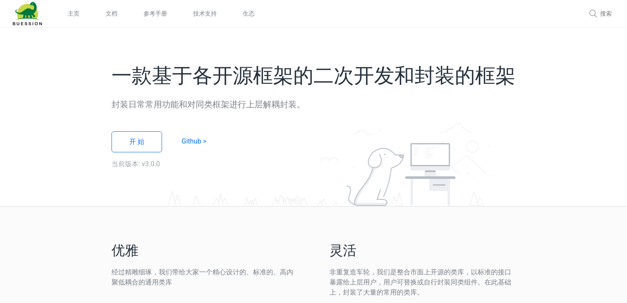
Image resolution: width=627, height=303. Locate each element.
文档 (111, 13)
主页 (74, 13)
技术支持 (205, 13)
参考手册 (155, 13)
